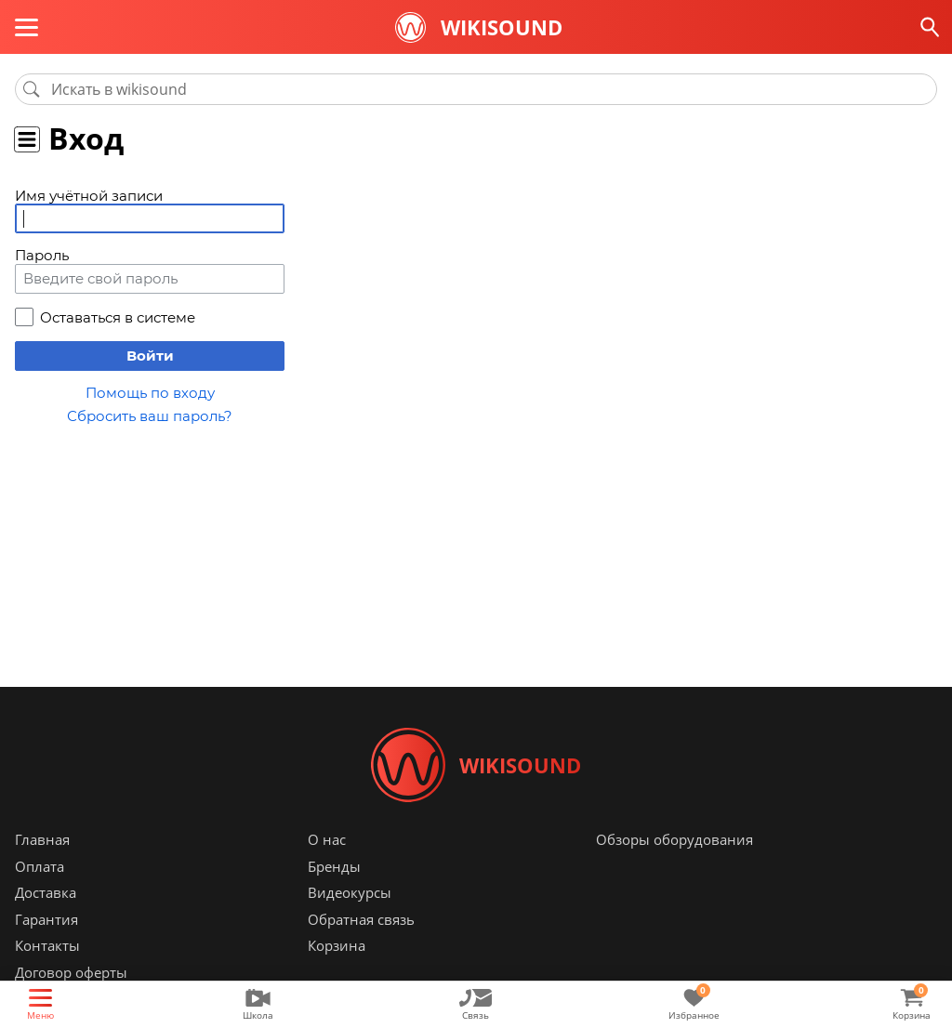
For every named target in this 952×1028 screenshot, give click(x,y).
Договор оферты (71, 972)
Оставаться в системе (117, 317)
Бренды (334, 866)
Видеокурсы (349, 892)
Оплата (39, 866)
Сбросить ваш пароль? (149, 416)
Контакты (47, 945)
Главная (42, 839)
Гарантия (46, 919)
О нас (327, 839)
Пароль (42, 255)
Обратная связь (361, 919)
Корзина (336, 945)
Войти (150, 355)
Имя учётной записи (89, 195)
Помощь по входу (150, 393)
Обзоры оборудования (674, 839)
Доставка (45, 892)
